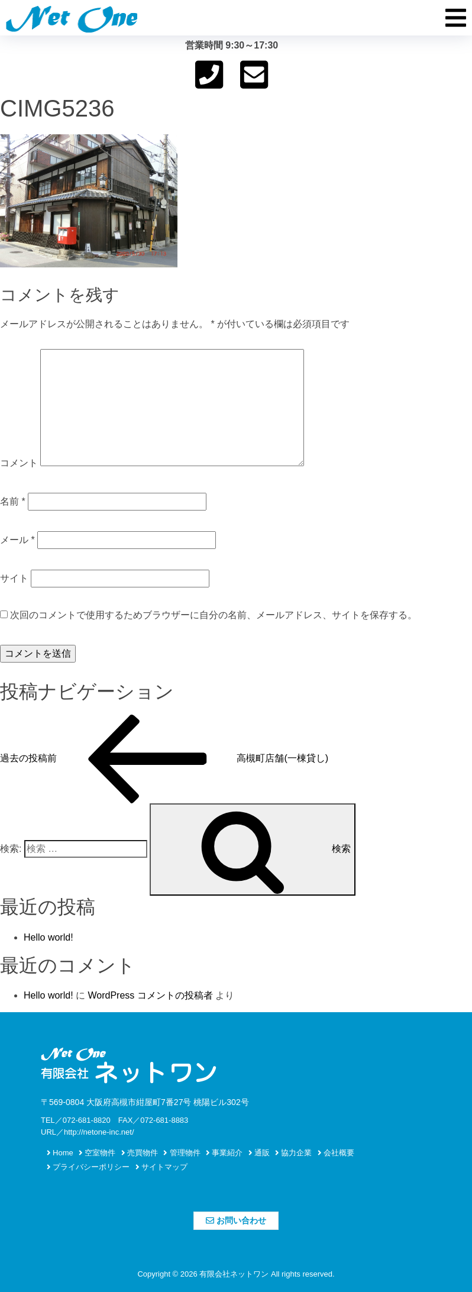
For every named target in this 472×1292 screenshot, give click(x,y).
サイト (14, 578)
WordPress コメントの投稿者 (150, 995)
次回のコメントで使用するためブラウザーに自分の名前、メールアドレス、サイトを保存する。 (213, 615)
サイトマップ (161, 1166)
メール (17, 540)
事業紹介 (224, 1152)
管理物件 (181, 1152)
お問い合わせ (236, 1220)
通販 (259, 1152)
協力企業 (293, 1152)
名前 (12, 501)
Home (60, 1152)
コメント (19, 463)
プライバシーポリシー (88, 1166)
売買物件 (139, 1152)
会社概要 (336, 1152)
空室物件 (97, 1152)
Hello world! (48, 937)
